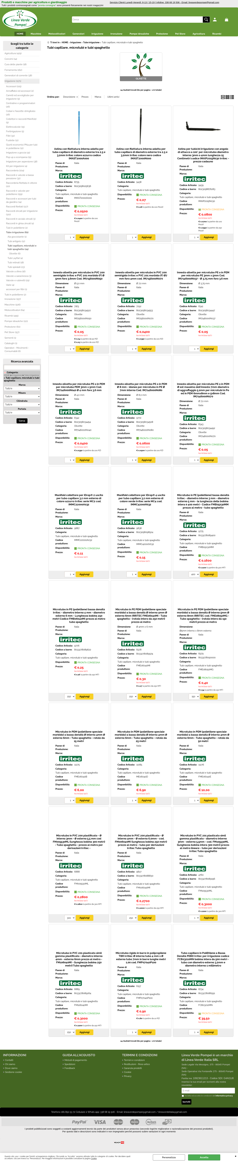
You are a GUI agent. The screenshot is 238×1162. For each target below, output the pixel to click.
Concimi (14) (11, 60)
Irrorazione (116, 34)
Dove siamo (11, 1069)
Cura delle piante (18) (16, 65)
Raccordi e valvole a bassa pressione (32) (20, 178)
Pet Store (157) (12, 333)
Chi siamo (10, 1065)
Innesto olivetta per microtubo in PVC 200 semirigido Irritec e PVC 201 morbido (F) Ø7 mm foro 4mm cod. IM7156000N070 (141, 276)
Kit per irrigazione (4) (16, 167)
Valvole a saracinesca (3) (18, 277)
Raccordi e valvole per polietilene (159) (17, 194)
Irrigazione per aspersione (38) (21, 163)
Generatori (75, 34)
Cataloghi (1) (11, 344)
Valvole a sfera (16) (15, 272)
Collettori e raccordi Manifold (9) (21, 122)
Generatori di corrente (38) (18, 76)
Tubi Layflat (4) (15, 259)
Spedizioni (70, 1065)
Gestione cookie (13, 1073)
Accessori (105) (13, 87)
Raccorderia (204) (15, 172)
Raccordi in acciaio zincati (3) (21, 220)
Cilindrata (22, 402)
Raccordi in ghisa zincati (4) (20, 224)
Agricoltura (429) (13, 54)
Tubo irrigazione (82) (17, 233)
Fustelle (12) (12, 141)
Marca (22, 386)
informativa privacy (224, 1097)
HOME (10, 34)
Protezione (166, 34)
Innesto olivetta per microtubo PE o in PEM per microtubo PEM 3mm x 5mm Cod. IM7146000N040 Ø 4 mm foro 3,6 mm (79, 388)
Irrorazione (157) (13, 300)
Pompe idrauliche (141, 34)
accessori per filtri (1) (16, 290)
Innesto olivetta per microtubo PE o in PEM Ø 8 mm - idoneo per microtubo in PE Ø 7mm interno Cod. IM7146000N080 (141, 388)
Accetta (204, 1157)
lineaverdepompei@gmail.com (204, 2)
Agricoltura (206, 34)
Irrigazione (95, 34)
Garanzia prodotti (133, 1069)
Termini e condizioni (134, 1061)
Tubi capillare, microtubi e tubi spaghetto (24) (22, 249)
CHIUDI (235, 1155)
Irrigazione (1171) (13, 82)
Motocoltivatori (51, 34)
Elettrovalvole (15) (15, 128)
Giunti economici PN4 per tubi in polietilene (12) (21, 148)
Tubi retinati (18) (16, 264)
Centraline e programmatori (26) (20, 106)
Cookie (94, 1158)
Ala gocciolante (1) (17, 238)
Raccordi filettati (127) (17, 207)
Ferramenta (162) (13, 71)
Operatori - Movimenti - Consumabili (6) (17, 351)
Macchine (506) (12, 306)
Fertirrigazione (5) (15, 132)
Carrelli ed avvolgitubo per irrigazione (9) (20, 98)
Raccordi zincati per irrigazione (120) (22, 214)
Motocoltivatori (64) (15, 311)
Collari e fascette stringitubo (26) (20, 114)
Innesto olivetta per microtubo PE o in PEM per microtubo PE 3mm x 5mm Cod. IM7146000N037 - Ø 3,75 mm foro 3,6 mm (203, 276)
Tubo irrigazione (31, 376)
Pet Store (186, 34)
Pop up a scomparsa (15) (18, 158)
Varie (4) (10, 286)
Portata (22, 410)
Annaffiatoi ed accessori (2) (20, 92)
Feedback (70, 1069)
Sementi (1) (10, 339)
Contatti (9, 1061)
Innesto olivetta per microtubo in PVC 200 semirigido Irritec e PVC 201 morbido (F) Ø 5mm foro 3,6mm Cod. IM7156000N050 (79, 276)
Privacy (127, 1077)
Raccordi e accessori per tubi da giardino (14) (21, 202)
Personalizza (169, 1157)
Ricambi (226, 34)
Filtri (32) (10, 137)
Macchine (28, 34)
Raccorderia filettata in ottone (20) (21, 186)
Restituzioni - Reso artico (137, 1065)
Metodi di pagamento (76, 1061)
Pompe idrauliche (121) (16, 322)
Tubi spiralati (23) (16, 268)
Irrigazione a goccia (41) (18, 154)
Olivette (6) (14, 255)
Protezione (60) (12, 328)
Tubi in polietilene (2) (17, 229)
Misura (22, 394)
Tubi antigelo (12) (16, 242)
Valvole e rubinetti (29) (17, 281)
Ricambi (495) (12, 317)
